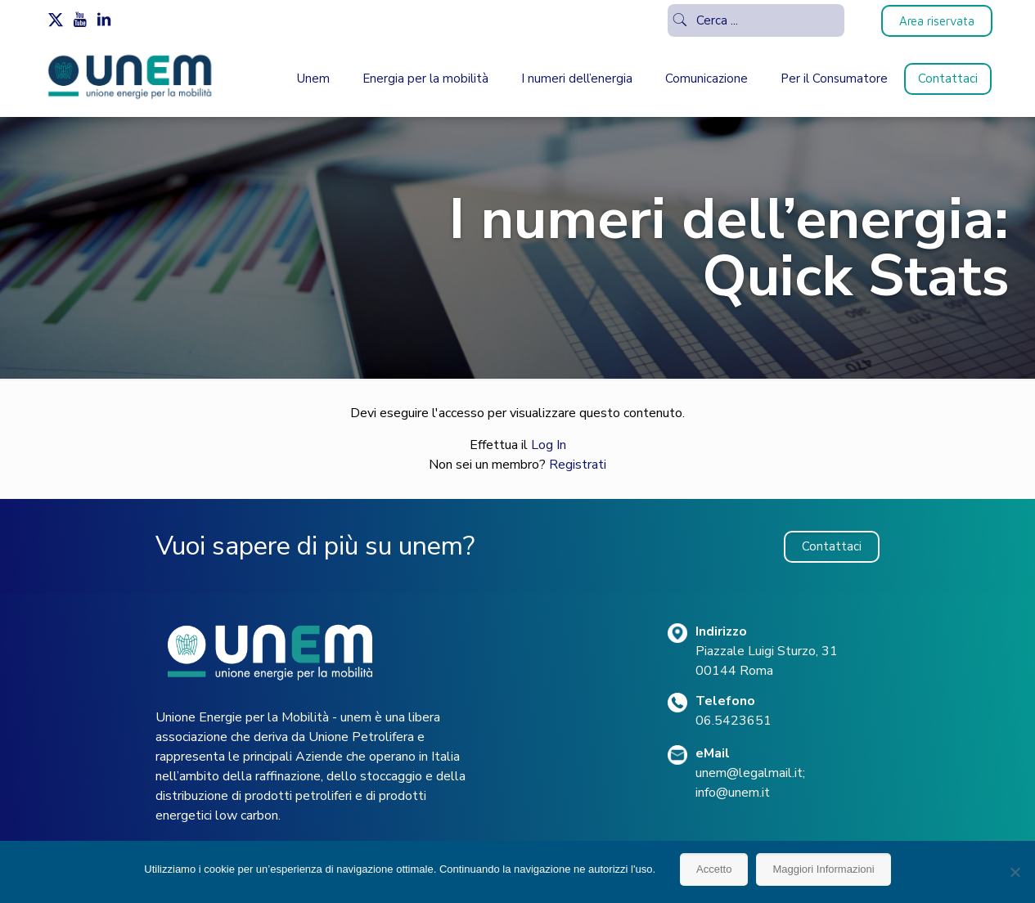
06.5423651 (733, 721)
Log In (548, 445)
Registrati (577, 465)
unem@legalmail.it (749, 773)
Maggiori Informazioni (823, 869)
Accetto (713, 869)
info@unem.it (732, 793)
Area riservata (936, 21)
